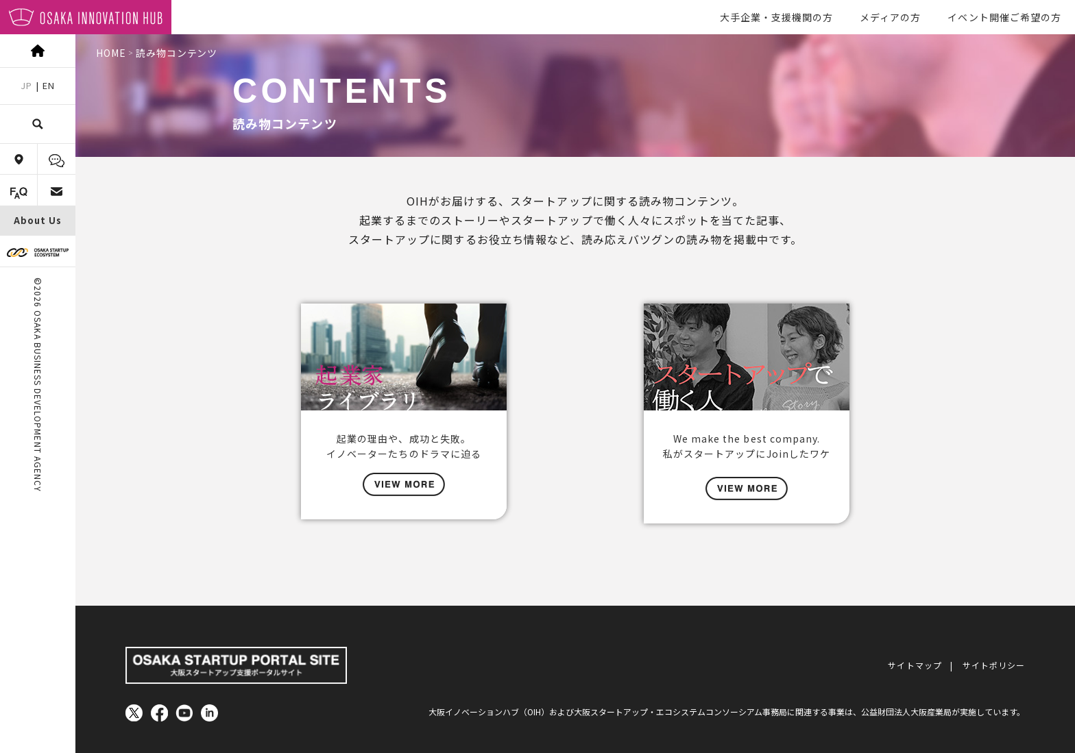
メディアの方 (890, 17)
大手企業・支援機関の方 (777, 17)
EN (49, 85)
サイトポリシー (994, 661)
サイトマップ (914, 661)
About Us (38, 220)
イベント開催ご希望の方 (1004, 17)
